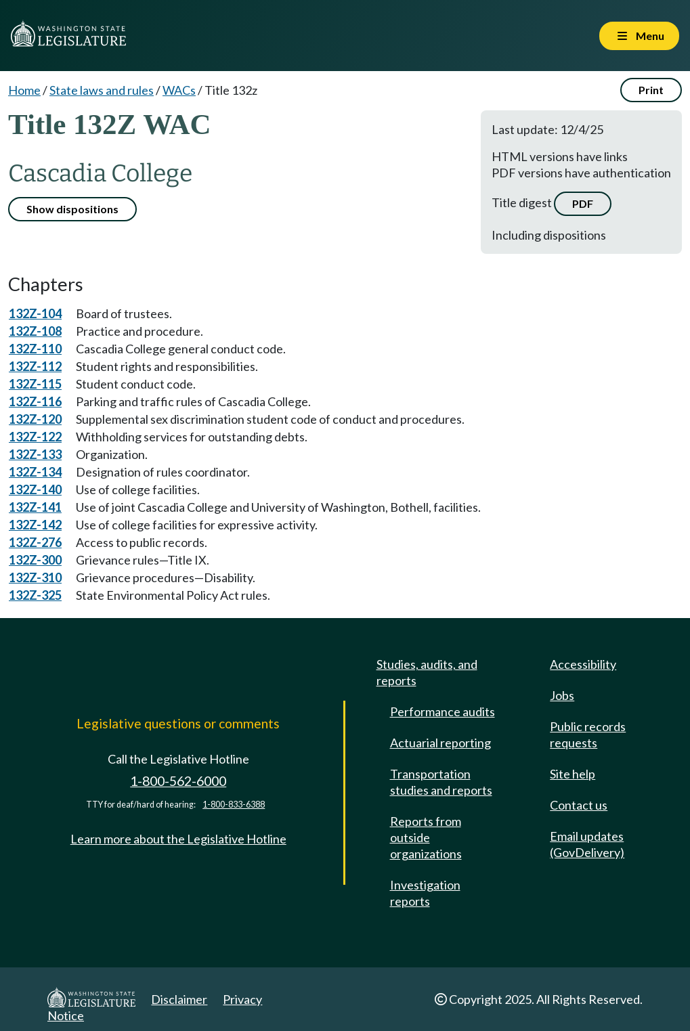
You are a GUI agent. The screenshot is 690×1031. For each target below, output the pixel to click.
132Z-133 (35, 454)
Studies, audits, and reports (426, 672)
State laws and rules (101, 90)
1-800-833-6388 (233, 804)
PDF (582, 203)
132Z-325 (35, 595)
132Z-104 (35, 313)
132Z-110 (35, 348)
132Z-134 (35, 471)
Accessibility (583, 664)
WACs (179, 90)
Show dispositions (72, 208)
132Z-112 (35, 366)
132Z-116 (35, 401)
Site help (572, 773)
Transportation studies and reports (441, 781)
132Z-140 (35, 489)
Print (651, 89)
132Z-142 (35, 524)
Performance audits (442, 711)
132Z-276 (35, 542)
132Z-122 (35, 436)
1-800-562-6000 (178, 781)
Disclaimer (179, 999)
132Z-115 (35, 383)
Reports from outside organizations (426, 837)
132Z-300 (35, 559)
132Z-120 (35, 419)
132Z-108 (35, 331)
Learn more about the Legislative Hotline (178, 838)
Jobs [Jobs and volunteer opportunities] (562, 695)
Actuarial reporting (440, 742)
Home (24, 90)
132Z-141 (35, 507)
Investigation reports (425, 892)
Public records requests (588, 734)
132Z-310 (35, 577)
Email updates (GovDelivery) (587, 844)
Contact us (578, 804)
